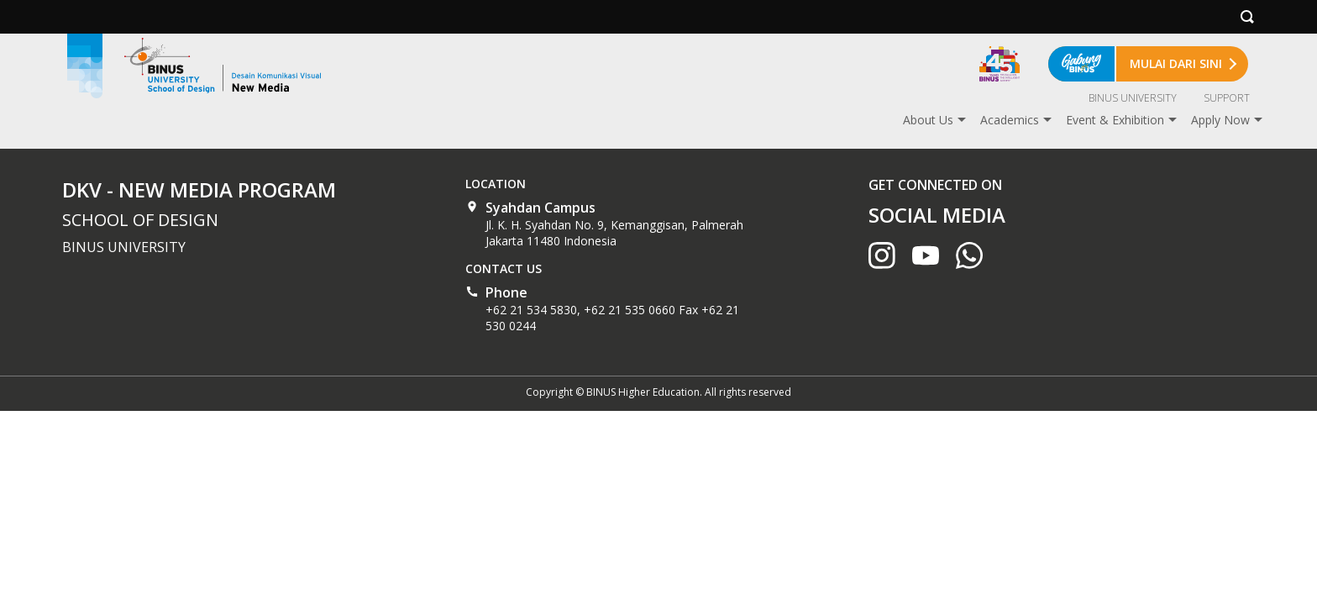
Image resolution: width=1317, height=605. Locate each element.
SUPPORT (1227, 98)
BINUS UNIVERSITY (1133, 98)
